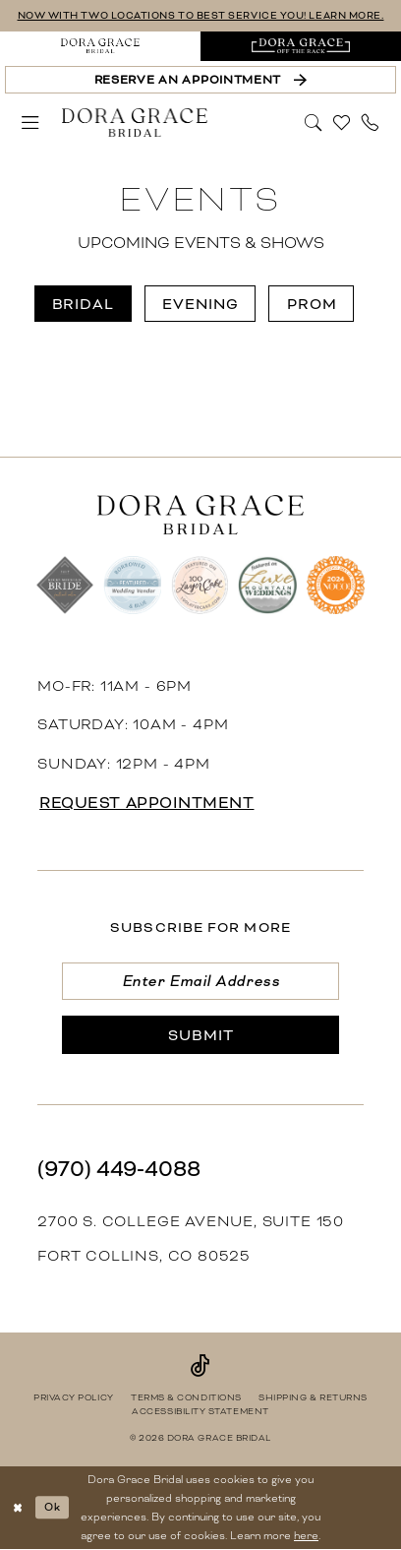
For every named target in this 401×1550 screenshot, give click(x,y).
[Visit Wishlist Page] (342, 122)
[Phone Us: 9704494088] (371, 122)
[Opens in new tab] (300, 46)
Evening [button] (200, 304)
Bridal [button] (83, 304)
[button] (30, 122)
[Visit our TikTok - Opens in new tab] (200, 1366)
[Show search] (313, 121)
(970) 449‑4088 (118, 1169)
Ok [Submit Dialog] (52, 1507)
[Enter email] (200, 981)
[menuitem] (100, 46)
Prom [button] (312, 304)
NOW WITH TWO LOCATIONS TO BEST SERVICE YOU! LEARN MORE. (201, 15)
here (306, 1535)
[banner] (134, 122)
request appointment (146, 803)
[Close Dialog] (17, 1508)
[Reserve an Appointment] (200, 79)
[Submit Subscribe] (200, 1034)
